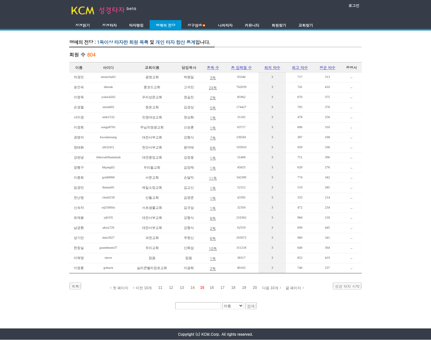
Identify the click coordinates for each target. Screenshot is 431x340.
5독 (213, 107)
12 (171, 288)
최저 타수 (272, 67)
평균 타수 (327, 67)
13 (182, 288)
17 (222, 288)
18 (233, 288)
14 (192, 288)
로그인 (353, 5)
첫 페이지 (120, 288)
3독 (213, 77)
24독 (213, 87)
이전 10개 (144, 288)
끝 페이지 (293, 288)
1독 (213, 117)
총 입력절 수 (241, 67)
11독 (213, 178)
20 (255, 288)
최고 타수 (300, 67)
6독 (213, 147)
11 (160, 288)
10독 (213, 248)
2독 (213, 97)
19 (244, 288)
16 (212, 288)
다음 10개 (270, 288)
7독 (213, 137)
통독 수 (213, 67)
